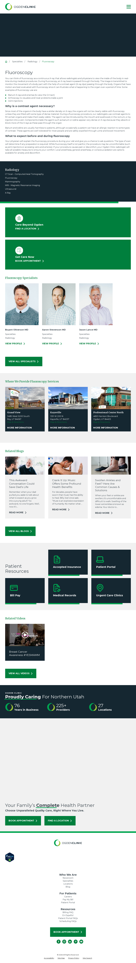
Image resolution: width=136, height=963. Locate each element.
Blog (68, 887)
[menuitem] (49, 958)
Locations (68, 884)
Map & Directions (15, 422)
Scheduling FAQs (67, 921)
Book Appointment (23, 820)
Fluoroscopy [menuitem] (11, 178)
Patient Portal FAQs (68, 918)
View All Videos (21, 673)
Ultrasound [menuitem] (10, 189)
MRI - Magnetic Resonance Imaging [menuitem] (22, 185)
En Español (67, 915)
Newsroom (68, 878)
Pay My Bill (68, 899)
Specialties (68, 881)
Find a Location (60, 820)
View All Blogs (20, 531)
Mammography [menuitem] (12, 181)
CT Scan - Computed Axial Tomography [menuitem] (24, 174)
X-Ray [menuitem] (8, 193)
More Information (19, 428)
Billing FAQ (68, 912)
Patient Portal (68, 902)
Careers (68, 896)
